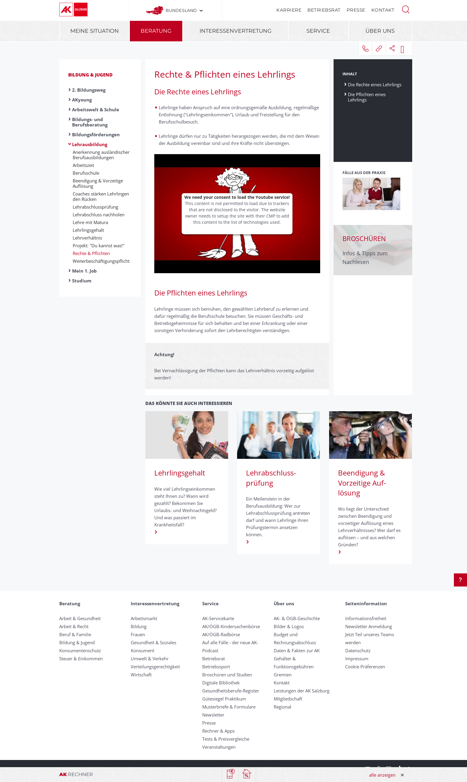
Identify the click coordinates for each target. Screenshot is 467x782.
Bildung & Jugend (90, 75)
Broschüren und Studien (227, 675)
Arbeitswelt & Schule (95, 109)
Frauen (138, 634)
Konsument (142, 650)
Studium (81, 281)
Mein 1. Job (84, 271)
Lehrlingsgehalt (88, 230)
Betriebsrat (324, 10)
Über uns (380, 31)
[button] (406, 9)
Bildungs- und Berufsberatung (90, 122)
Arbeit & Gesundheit (80, 618)
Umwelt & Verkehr (150, 658)
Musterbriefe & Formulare (229, 707)
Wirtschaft (141, 675)
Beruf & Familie (75, 634)
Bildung (139, 626)
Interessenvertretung (236, 31)
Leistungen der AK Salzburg (301, 691)
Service (318, 31)
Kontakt (383, 10)
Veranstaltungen (219, 747)
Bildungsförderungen (96, 134)
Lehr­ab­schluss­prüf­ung (95, 206)
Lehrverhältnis (87, 237)
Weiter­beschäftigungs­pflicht (101, 261)
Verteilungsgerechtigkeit (155, 667)
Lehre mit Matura (90, 222)
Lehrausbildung (89, 144)
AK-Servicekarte (218, 618)
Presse (356, 10)
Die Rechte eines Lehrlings (374, 84)
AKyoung (82, 100)
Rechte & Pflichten (91, 253)
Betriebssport (216, 667)
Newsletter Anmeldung (368, 626)
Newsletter (213, 715)
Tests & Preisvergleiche (225, 739)
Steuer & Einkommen (81, 658)
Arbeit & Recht (73, 626)
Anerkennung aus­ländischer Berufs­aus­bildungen (101, 154)
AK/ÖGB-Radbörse (221, 634)
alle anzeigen (382, 775)
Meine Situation (94, 31)
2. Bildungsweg (88, 90)
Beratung (156, 31)
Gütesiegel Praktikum (224, 699)
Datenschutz (358, 650)
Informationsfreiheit (365, 618)
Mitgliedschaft (288, 699)
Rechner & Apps (218, 731)
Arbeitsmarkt (144, 618)
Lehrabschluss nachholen (98, 214)
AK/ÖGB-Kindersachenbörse (231, 626)
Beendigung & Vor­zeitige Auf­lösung (98, 183)
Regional (282, 707)
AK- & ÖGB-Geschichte (297, 618)
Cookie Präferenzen (365, 667)
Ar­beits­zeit (83, 165)
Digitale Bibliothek (221, 683)
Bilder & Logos (289, 626)
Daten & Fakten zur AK (297, 650)
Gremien (283, 675)
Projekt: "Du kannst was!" (98, 245)
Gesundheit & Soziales (153, 642)
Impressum (356, 658)
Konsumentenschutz (80, 650)
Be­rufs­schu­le (86, 173)
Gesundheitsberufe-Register (230, 691)
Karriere (288, 10)
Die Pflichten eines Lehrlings (367, 96)
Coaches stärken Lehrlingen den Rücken (101, 196)
